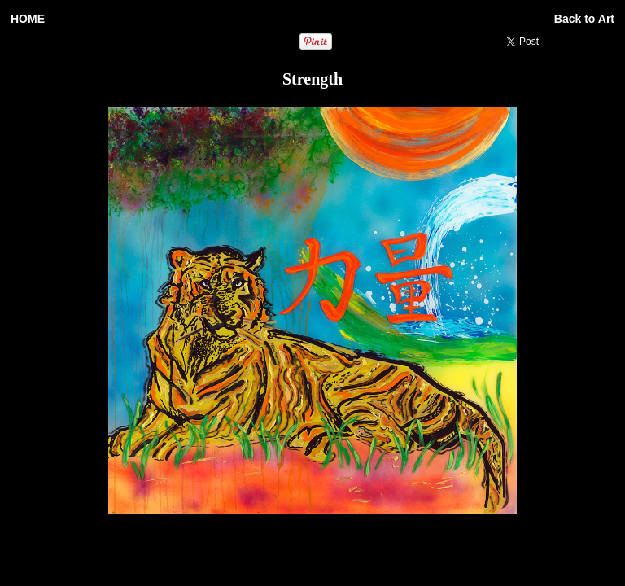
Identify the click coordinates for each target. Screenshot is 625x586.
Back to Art (584, 18)
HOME (28, 18)
